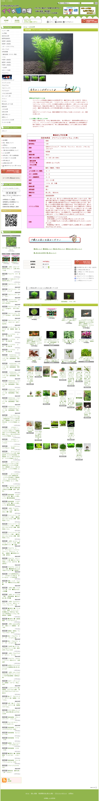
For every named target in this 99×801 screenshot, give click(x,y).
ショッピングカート (89, 21)
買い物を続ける (81, 274)
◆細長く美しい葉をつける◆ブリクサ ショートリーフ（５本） (46, 446)
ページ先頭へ (93, 787)
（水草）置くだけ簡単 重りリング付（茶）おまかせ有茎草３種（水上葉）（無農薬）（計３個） (47, 371)
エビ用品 (4, 33)
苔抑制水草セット (6, 259)
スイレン (4, 98)
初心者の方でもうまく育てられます (12, 166)
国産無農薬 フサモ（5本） (69, 296)
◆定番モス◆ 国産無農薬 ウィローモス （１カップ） (11, 755)
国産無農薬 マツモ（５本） (51, 296)
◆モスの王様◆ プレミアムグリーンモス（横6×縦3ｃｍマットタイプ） (79, 451)
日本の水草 (5, 112)
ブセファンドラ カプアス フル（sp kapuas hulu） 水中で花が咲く (11, 301)
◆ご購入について (51, 253)
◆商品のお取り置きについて (74, 249)
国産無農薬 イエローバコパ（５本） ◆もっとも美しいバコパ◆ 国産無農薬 (11, 496)
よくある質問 (6, 153)
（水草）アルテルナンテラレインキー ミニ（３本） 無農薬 (35, 355)
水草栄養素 (5, 51)
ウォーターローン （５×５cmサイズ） (39, 446)
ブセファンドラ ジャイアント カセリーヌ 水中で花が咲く (11, 322)
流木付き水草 (5, 36)
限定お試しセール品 (7, 104)
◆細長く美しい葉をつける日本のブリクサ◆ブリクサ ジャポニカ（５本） (54, 446)
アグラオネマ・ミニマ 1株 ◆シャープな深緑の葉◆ (69, 355)
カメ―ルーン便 (6, 96)
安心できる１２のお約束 (9, 148)
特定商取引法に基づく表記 (45, 793)
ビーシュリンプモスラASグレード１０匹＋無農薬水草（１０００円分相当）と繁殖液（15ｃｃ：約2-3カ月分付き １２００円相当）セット (11, 455)
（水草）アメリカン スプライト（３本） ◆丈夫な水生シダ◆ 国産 (11, 510)
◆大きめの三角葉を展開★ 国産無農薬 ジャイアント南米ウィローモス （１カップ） (30, 446)
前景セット (5, 117)
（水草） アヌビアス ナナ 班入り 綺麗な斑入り (51, 355)
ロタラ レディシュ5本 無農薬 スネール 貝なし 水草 (11, 682)
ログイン (51, 22)
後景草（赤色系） (7, 62)
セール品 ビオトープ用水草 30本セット (11, 243)
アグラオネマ (5, 90)
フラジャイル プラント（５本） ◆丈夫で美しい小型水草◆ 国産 (69, 337)
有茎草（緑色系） (7, 41)
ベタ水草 (4, 67)
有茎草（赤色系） (7, 44)
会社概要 (5, 140)
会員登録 (59, 22)
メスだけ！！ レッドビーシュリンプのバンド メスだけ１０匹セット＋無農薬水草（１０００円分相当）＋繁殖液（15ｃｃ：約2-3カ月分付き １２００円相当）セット (11, 432)
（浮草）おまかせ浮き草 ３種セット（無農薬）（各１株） (11, 625)
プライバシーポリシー (61, 793)
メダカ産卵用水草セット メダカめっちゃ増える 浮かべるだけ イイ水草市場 (11, 575)
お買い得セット (6, 114)
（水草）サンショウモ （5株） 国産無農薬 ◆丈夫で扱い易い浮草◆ (11, 596)
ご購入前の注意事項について (10, 150)
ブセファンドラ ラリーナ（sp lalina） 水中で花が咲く (11, 315)
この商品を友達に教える (83, 269)
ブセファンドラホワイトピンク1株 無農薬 (31, 426)
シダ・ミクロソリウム (8, 46)
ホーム (6, 21)
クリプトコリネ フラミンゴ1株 (38, 371)
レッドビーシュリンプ (8, 78)
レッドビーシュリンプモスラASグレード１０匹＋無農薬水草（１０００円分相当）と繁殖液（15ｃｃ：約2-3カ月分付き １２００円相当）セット (86, 317)
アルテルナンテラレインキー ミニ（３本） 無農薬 (86, 336)
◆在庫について (38, 249)
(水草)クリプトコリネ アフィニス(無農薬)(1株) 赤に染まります (11, 667)
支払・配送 (34, 793)
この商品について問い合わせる (85, 272)
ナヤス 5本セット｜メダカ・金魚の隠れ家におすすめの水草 (11, 712)
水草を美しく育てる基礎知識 (10, 155)
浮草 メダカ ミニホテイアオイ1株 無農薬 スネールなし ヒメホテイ (79, 394)
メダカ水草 (5, 109)
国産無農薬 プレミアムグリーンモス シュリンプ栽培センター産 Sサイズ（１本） (71, 430)
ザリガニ (4, 101)
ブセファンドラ (6, 88)
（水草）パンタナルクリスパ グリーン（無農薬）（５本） (38, 393)
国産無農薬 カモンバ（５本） (34, 295)
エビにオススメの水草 (8, 120)
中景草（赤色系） (7, 65)
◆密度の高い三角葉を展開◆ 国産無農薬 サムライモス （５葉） (71, 445)
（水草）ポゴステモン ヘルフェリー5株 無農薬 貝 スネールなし (63, 397)
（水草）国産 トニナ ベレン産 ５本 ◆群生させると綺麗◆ (11, 589)
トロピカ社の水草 (7, 93)
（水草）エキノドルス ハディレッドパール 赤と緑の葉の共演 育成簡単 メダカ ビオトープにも (71, 375)
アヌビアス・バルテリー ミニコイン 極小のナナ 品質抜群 (11, 660)
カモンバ (4, 131)
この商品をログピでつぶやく (84, 280)
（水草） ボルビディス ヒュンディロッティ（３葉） (46, 396)
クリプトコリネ (6, 82)
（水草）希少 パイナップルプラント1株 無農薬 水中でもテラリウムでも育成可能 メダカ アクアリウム (87, 376)
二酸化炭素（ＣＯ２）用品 (9, 54)
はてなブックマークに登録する (85, 278)
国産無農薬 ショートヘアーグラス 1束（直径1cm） (54, 424)
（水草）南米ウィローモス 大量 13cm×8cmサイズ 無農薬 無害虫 (79, 373)
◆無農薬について (48, 249)
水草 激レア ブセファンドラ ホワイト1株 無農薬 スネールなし (11, 705)
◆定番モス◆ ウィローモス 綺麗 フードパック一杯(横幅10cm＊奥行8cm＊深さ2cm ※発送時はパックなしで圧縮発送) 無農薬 (11, 612)
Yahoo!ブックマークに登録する (85, 276)
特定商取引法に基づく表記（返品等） (87, 267)
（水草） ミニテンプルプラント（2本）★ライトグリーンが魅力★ (86, 355)
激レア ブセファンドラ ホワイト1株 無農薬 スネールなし (11, 698)
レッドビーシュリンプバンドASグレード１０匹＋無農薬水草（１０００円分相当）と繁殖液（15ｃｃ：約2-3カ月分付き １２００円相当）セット (34, 338)
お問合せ (32, 21)
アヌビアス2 (5, 85)
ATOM (9, 781)
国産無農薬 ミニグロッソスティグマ (63, 449)
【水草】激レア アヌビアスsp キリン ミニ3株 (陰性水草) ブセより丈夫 (11, 648)
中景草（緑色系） (7, 59)
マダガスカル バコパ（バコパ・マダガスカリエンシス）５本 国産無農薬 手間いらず (51, 338)
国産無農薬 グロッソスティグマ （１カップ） (34, 313)
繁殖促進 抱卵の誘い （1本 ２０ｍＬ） (88, 447)
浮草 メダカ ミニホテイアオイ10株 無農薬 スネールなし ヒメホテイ (79, 406)
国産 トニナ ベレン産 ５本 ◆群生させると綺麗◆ (11, 582)
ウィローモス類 (6, 122)
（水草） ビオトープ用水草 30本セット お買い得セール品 (11, 268)
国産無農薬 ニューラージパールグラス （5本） (63, 423)
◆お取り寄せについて (59, 249)
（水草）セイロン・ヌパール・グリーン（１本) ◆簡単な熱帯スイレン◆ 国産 (11, 542)
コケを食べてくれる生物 (9, 158)
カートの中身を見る (11, 171)
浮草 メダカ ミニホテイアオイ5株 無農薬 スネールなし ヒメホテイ (88, 395)
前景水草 (4, 106)
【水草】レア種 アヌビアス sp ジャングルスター (62, 372)
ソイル (4, 57)
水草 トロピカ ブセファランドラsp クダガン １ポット (30, 393)
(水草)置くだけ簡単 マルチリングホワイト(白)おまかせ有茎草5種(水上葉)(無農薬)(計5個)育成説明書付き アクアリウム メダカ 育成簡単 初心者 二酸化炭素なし (46, 425)
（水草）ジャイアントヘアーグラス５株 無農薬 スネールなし (54, 393)
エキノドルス (5, 49)
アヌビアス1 (5, 73)
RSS (9, 779)
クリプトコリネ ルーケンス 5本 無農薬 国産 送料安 (11, 329)
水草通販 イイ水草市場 (49, 798)
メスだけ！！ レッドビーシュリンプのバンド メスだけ (10, 441)
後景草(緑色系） (6, 38)
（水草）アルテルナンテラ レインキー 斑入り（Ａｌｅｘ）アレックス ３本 (11, 603)
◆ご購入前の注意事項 (40, 253)
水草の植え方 (6, 160)
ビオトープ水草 (6, 70)
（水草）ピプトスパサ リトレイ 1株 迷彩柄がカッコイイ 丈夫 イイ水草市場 (30, 374)
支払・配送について (17, 21)
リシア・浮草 (5, 30)
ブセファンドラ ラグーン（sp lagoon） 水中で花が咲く (11, 308)
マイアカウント (69, 22)
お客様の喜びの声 (7, 163)
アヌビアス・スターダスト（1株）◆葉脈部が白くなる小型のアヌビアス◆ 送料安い (11, 568)
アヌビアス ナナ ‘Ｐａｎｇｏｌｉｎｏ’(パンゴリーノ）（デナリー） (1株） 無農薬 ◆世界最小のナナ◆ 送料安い (10, 551)
